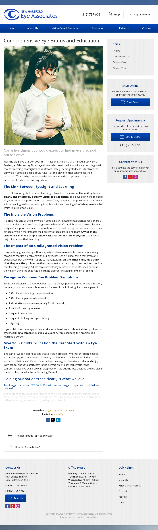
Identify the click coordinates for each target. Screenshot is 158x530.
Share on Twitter (53, 420)
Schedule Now (130, 137)
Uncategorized (121, 56)
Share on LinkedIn (58, 420)
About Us (32, 28)
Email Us (15, 498)
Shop (114, 14)
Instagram (135, 177)
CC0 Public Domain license (46, 385)
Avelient (93, 516)
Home (10, 28)
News (116, 50)
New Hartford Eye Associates (78, 513)
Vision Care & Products (65, 28)
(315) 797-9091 (91, 14)
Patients (124, 28)
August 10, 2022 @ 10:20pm (60, 410)
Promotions (99, 28)
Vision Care (120, 62)
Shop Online (130, 102)
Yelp (130, 177)
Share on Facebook (48, 420)
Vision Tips (59, 414)
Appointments (139, 14)
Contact (146, 28)
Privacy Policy (67, 516)
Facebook (125, 177)
